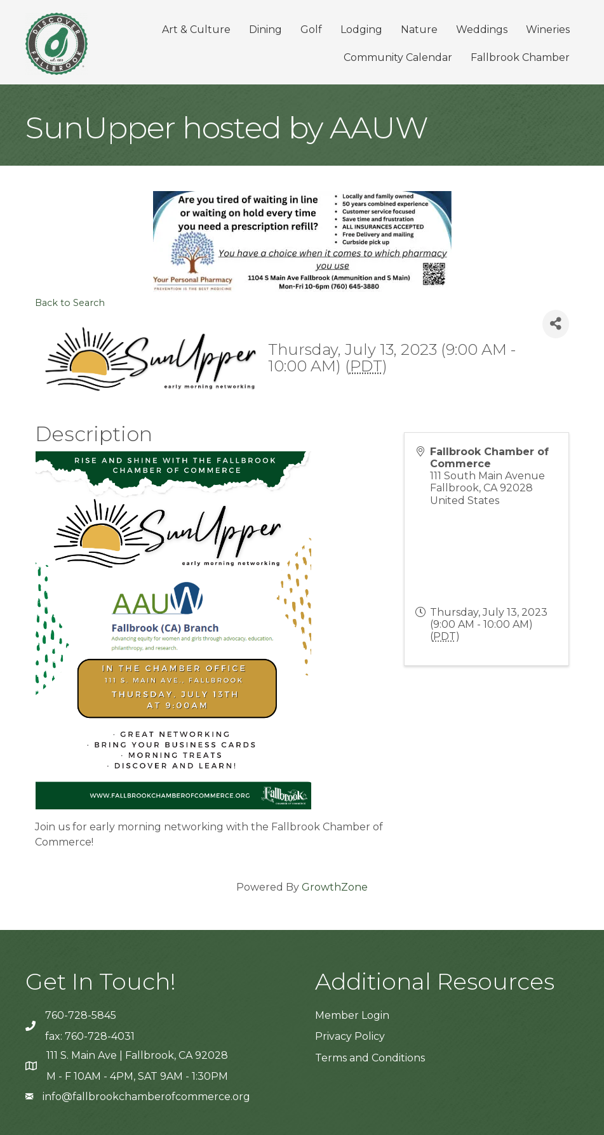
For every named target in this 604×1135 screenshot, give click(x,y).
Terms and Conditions (370, 1058)
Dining (265, 29)
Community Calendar (398, 57)
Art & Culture (196, 29)
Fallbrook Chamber (520, 57)
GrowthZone (335, 887)
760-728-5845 (80, 1015)
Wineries (548, 29)
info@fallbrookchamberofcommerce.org (146, 1097)
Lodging (361, 29)
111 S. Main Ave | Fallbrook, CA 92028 (137, 1055)
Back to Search (70, 303)
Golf (311, 29)
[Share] (555, 324)
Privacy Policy (350, 1036)
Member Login (352, 1015)
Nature (419, 29)
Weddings (481, 29)
